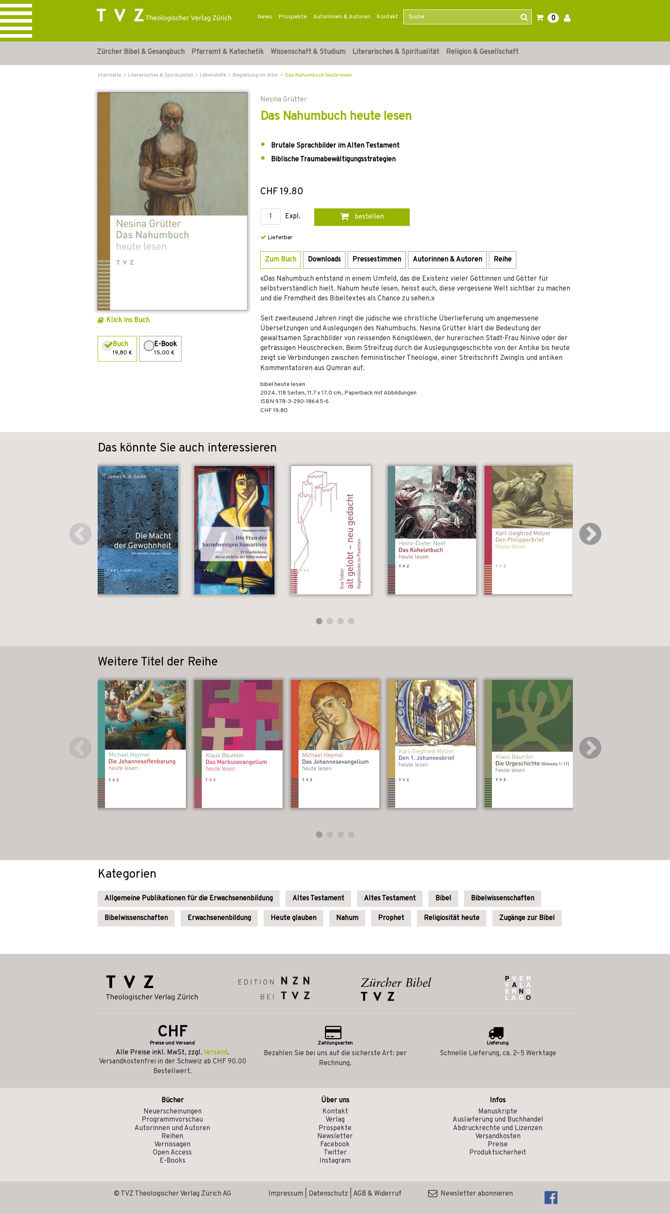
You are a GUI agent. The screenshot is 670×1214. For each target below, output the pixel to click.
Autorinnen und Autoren (172, 1128)
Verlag (335, 1120)
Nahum (347, 918)
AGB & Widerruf (377, 1194)
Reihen (172, 1136)
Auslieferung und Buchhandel (498, 1120)
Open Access (172, 1153)
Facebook (335, 1144)
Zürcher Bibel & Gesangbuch (141, 52)
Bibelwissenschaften (502, 898)
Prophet (391, 918)
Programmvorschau (172, 1120)
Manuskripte (497, 1111)
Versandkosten (498, 1136)
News (264, 17)
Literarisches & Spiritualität (395, 52)
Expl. (293, 217)
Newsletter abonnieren (470, 1194)
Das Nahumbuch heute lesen (318, 75)
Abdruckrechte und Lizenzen (497, 1128)
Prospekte (292, 17)
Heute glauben (293, 918)
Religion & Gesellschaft (482, 52)
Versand (215, 1052)
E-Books (172, 1161)
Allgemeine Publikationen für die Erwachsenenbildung (188, 898)
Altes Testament (318, 898)
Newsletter (335, 1136)
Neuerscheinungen (172, 1111)
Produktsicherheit (497, 1153)
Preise (498, 1144)
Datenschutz (328, 1194)
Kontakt (387, 17)
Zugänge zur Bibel (527, 918)
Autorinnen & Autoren (341, 17)
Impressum (285, 1194)
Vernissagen (172, 1144)
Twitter (335, 1153)
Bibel (443, 898)
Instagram (335, 1161)
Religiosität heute (451, 918)
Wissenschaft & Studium (308, 52)
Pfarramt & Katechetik (227, 52)
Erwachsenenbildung (219, 918)
